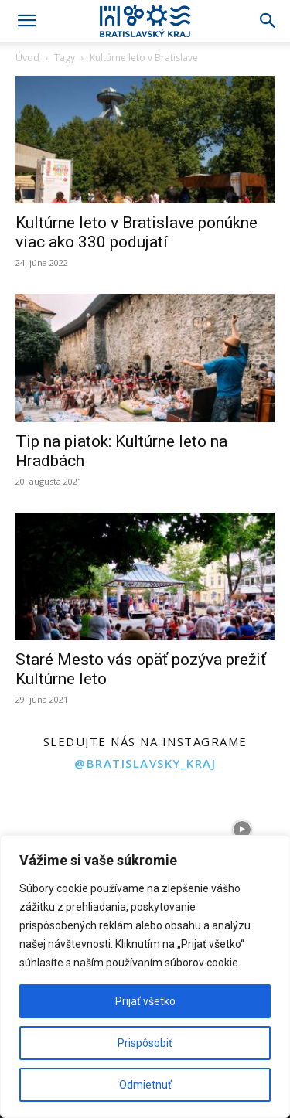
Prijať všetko (145, 1001)
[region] (145, 976)
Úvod (27, 57)
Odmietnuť (145, 1085)
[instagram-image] (48, 829)
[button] (26, 21)
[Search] (268, 21)
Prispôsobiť (145, 1043)
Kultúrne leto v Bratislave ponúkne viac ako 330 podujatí (136, 232)
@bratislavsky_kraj (145, 763)
